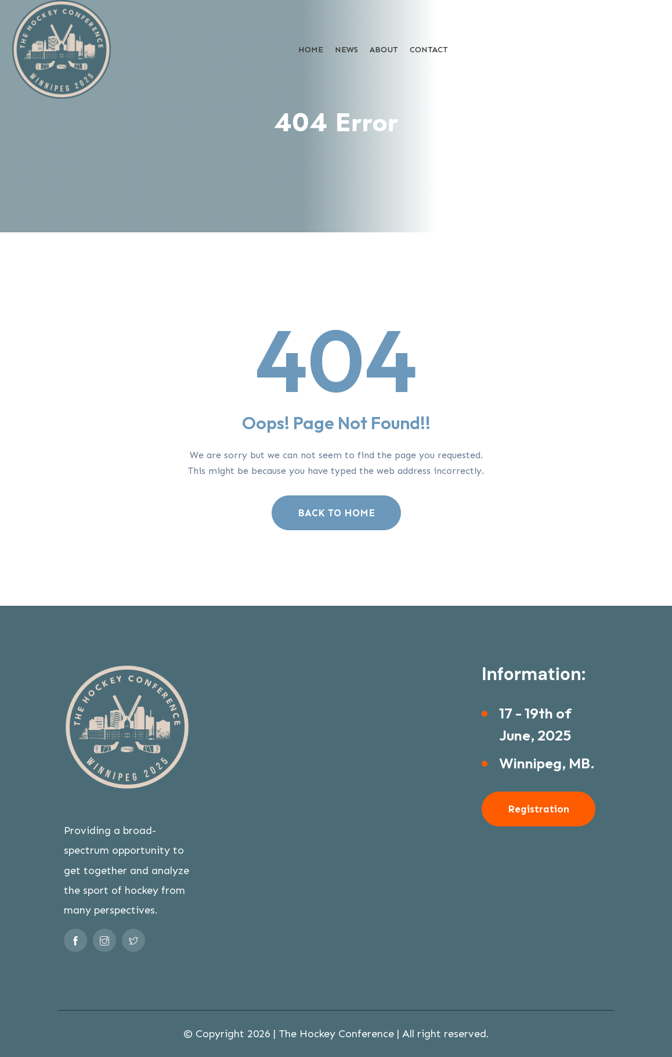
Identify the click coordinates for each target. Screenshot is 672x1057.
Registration (538, 809)
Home (310, 50)
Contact (429, 50)
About (384, 50)
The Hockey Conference (336, 1033)
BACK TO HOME (336, 513)
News (346, 50)
